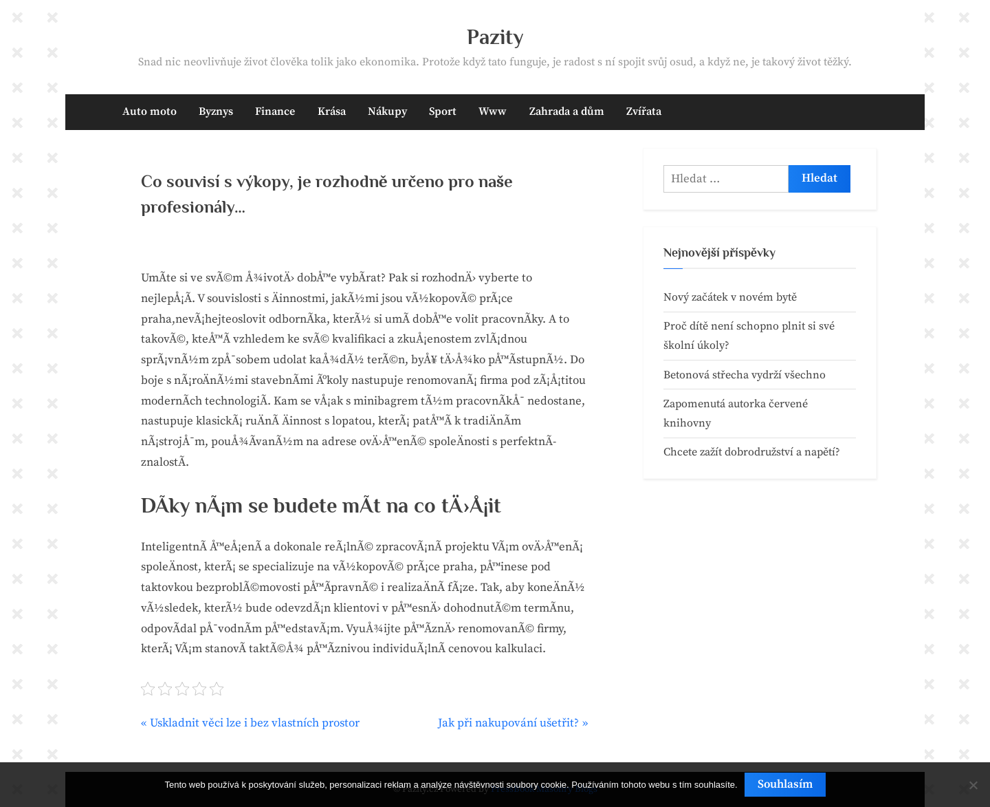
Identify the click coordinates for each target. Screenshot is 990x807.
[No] (973, 785)
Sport (442, 111)
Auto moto (149, 111)
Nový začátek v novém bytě (730, 297)
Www (492, 111)
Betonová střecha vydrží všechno (744, 375)
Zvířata (643, 111)
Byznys (216, 111)
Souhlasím (785, 784)
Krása (332, 111)
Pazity (495, 37)
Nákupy (387, 111)
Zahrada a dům (566, 111)
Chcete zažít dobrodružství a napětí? (751, 452)
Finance (275, 111)
